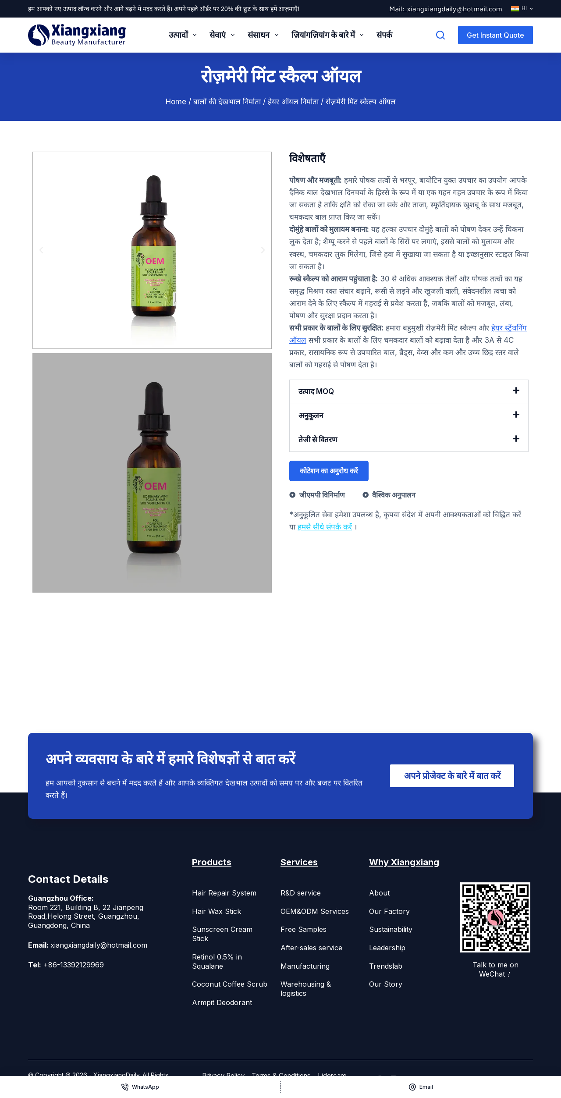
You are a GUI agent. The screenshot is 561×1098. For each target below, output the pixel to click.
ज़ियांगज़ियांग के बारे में (329, 35)
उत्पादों (184, 35)
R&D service (300, 892)
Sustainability (390, 929)
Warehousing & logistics (305, 989)
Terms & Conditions (281, 1075)
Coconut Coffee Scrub (229, 984)
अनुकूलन (310, 415)
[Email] (421, 1087)
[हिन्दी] (522, 8)
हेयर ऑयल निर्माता (293, 101)
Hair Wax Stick (216, 911)
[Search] (440, 35)
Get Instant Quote (495, 35)
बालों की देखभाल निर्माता (227, 101)
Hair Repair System (224, 892)
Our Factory (389, 911)
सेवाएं (223, 35)
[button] (41, 250)
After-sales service (311, 947)
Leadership (387, 947)
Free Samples (303, 929)
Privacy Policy (223, 1075)
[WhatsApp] (140, 1087)
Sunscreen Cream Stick (222, 934)
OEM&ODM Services (314, 911)
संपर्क (384, 34)
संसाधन (265, 35)
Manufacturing (305, 966)
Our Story (385, 984)
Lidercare (332, 1075)
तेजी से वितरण (317, 439)
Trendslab (385, 966)
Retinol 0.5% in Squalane (217, 961)
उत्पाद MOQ (316, 391)
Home (176, 101)
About (379, 892)
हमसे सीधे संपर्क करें (325, 526)
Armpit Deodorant (222, 1002)
